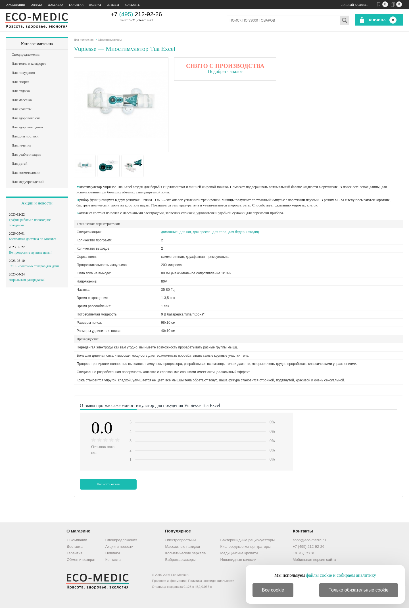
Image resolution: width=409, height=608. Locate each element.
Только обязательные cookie (359, 590)
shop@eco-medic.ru (309, 540)
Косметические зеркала (185, 553)
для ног (185, 232)
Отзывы (113, 4)
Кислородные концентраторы (245, 546)
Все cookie (273, 590)
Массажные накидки (182, 546)
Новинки (112, 553)
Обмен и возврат (81, 559)
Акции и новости (36, 203)
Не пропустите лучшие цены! (30, 252)
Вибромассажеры (180, 559)
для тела (219, 232)
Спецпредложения (121, 540)
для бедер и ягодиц (243, 232)
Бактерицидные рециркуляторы (247, 540)
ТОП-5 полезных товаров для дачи (34, 266)
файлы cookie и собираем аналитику (341, 575)
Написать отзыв (108, 484)
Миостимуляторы (110, 39)
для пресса (201, 232)
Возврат (95, 4)
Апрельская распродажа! (27, 280)
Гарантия (74, 553)
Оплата (36, 4)
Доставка (55, 4)
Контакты (132, 4)
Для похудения (83, 39)
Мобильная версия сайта (314, 559)
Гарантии (76, 4)
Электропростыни (180, 540)
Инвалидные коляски (238, 559)
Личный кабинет (355, 4)
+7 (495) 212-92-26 (308, 546)
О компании (15, 4)
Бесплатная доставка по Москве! (32, 239)
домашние (169, 232)
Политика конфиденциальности (211, 580)
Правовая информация (168, 580)
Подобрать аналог (225, 71)
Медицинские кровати (239, 553)
